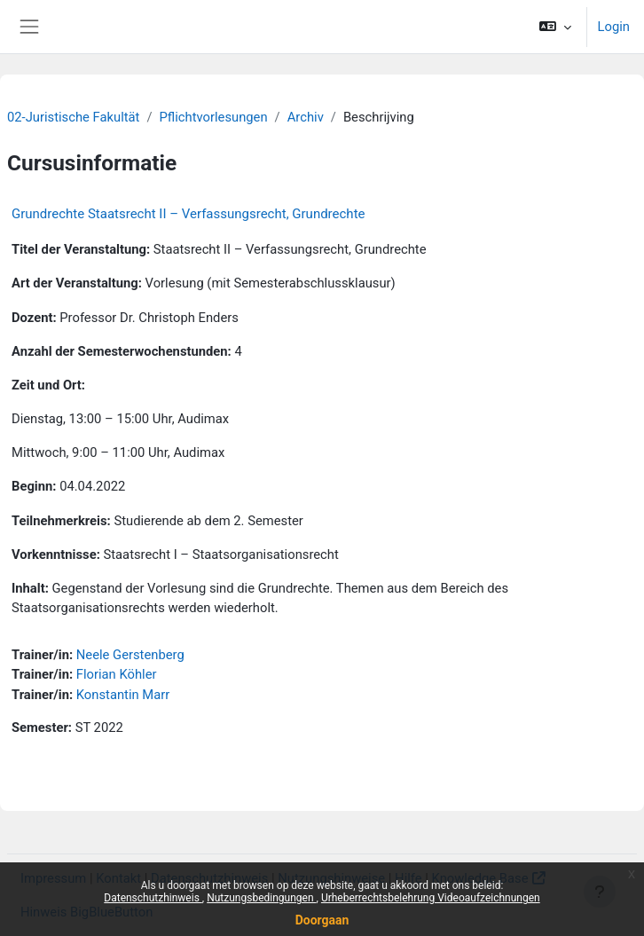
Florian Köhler (116, 674)
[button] (555, 26)
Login (614, 27)
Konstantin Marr (122, 695)
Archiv (305, 117)
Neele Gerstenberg (130, 655)
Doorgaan (322, 920)
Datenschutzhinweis (153, 898)
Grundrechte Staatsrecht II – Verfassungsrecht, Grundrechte (188, 214)
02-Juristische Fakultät (73, 117)
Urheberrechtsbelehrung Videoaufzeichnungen (430, 898)
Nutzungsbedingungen (261, 898)
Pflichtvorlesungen (214, 117)
